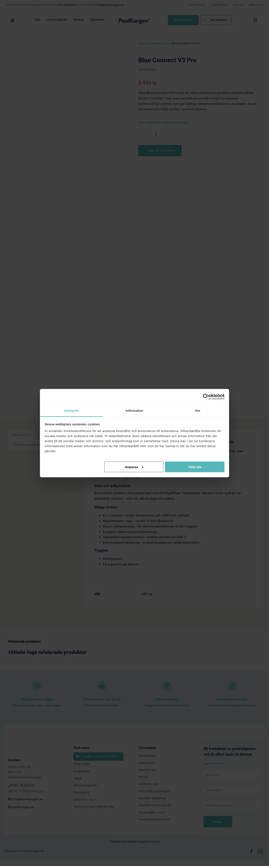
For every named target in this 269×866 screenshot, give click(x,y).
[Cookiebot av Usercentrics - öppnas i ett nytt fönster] (206, 397)
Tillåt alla (194, 467)
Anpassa (134, 467)
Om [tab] (197, 410)
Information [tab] (134, 410)
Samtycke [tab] (71, 410)
